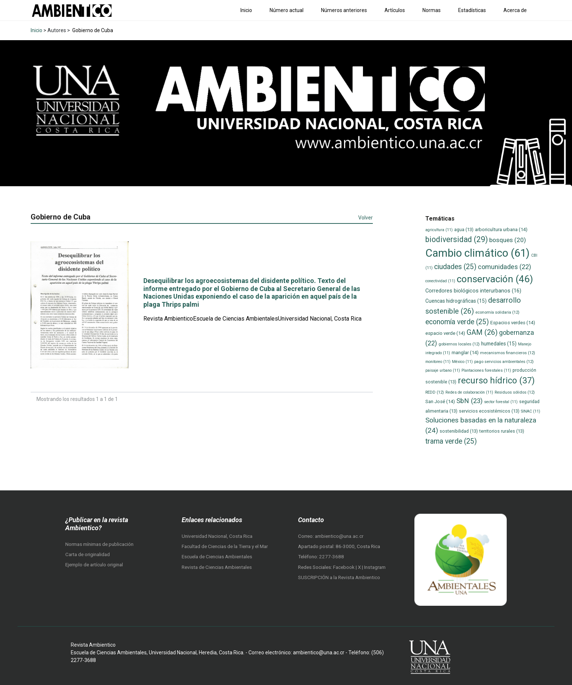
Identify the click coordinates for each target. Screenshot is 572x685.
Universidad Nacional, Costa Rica (217, 536)
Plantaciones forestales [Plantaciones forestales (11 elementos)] (486, 370)
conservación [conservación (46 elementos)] (495, 278)
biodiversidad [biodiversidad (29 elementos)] (456, 239)
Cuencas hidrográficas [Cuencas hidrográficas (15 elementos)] (456, 301)
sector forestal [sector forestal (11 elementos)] (501, 401)
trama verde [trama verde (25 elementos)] (451, 441)
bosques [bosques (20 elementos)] (507, 240)
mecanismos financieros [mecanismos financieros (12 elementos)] (507, 352)
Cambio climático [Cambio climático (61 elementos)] (477, 253)
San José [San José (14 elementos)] (440, 401)
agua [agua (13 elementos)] (464, 229)
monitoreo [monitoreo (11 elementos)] (438, 361)
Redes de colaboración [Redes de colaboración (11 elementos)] (469, 392)
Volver (365, 218)
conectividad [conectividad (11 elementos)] (440, 281)
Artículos (394, 10)
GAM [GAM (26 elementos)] (482, 332)
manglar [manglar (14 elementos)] (465, 352)
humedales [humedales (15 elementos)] (499, 344)
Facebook (344, 567)
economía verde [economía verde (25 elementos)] (457, 322)
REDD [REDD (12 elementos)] (434, 392)
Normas (431, 10)
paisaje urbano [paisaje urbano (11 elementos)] (442, 370)
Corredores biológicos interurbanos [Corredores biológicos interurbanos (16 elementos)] (473, 290)
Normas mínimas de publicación (99, 544)
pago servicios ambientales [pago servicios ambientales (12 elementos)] (504, 361)
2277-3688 (331, 556)
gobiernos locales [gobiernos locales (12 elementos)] (459, 344)
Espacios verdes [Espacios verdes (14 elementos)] (512, 322)
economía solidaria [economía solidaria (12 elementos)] (497, 312)
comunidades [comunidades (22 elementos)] (504, 267)
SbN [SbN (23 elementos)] (469, 401)
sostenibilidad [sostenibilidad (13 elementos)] (459, 431)
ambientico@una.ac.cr (339, 536)
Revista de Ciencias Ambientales (217, 567)
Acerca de (515, 10)
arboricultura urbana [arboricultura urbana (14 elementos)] (501, 229)
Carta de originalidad (87, 554)
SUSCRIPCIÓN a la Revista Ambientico (339, 577)
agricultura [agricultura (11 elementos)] (439, 229)
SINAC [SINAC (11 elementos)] (530, 411)
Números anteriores (344, 10)
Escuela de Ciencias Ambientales (217, 556)
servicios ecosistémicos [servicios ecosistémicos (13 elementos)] (489, 411)
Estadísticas (472, 10)
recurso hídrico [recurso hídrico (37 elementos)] (496, 380)
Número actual (287, 10)
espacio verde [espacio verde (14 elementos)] (445, 333)
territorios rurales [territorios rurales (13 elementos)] (501, 431)
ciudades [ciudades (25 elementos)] (455, 267)
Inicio (246, 10)
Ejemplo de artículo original (94, 564)
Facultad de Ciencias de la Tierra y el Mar (225, 546)
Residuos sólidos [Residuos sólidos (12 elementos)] (515, 392)
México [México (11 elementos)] (462, 361)
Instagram (375, 567)
